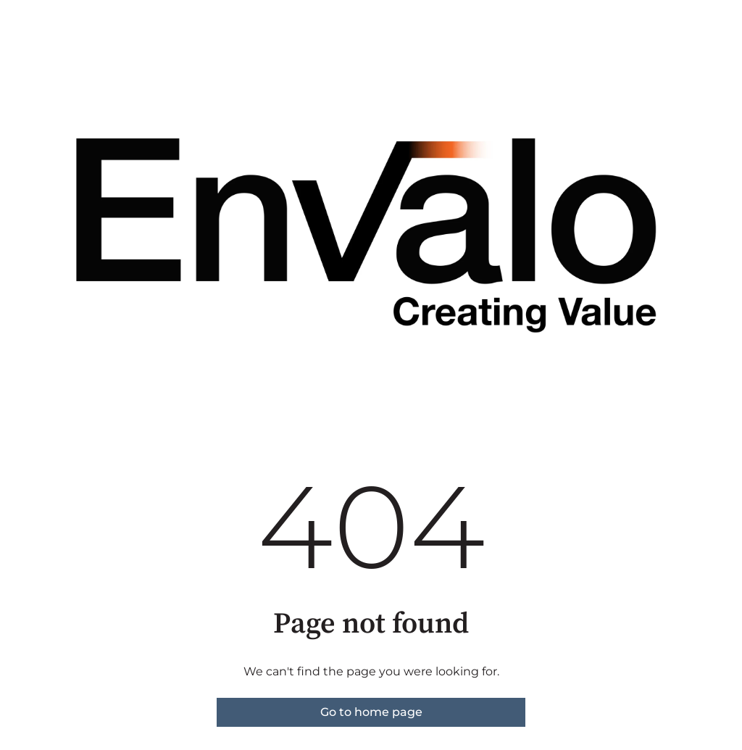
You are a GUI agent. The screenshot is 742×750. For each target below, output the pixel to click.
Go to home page (371, 712)
